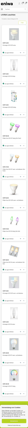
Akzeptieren (14, 421)
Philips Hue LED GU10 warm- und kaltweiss (13, 200)
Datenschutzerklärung (14, 425)
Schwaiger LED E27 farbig (9, 386)
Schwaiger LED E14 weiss (9, 324)
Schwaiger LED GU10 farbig (9, 107)
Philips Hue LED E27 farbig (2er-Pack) (12, 138)
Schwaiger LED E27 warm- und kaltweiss (12, 355)
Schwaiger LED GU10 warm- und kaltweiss (13, 293)
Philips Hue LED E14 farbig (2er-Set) (11, 231)
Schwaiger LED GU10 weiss (9, 45)
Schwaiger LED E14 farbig (9, 76)
